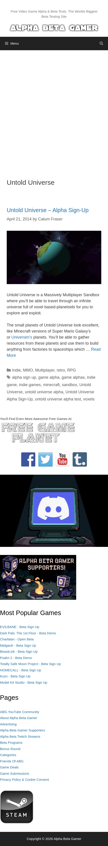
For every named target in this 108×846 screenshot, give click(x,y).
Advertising (8, 724)
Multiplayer (44, 370)
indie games (30, 385)
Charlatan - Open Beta (17, 639)
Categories (8, 755)
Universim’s (21, 337)
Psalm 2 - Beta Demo (16, 658)
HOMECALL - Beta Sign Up (20, 670)
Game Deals (9, 767)
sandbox (69, 385)
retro (61, 370)
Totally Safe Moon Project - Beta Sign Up (30, 664)
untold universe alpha (44, 392)
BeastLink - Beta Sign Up (19, 651)
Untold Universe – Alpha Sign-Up (48, 210)
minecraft (51, 385)
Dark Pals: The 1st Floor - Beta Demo (28, 633)
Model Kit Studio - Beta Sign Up (23, 682)
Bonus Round (10, 749)
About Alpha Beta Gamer (18, 718)
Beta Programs (11, 742)
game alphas (73, 377)
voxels (89, 399)
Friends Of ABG (12, 761)
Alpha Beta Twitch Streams (20, 736)
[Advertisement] (54, 111)
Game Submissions (14, 773)
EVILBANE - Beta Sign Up (19, 627)
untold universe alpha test (58, 399)
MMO (28, 370)
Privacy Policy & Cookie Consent (24, 779)
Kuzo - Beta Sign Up (15, 676)
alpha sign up (24, 377)
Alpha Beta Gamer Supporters (22, 730)
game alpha (48, 377)
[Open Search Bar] (101, 43)
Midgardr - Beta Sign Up (18, 645)
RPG (71, 370)
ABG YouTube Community (19, 712)
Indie (16, 370)
